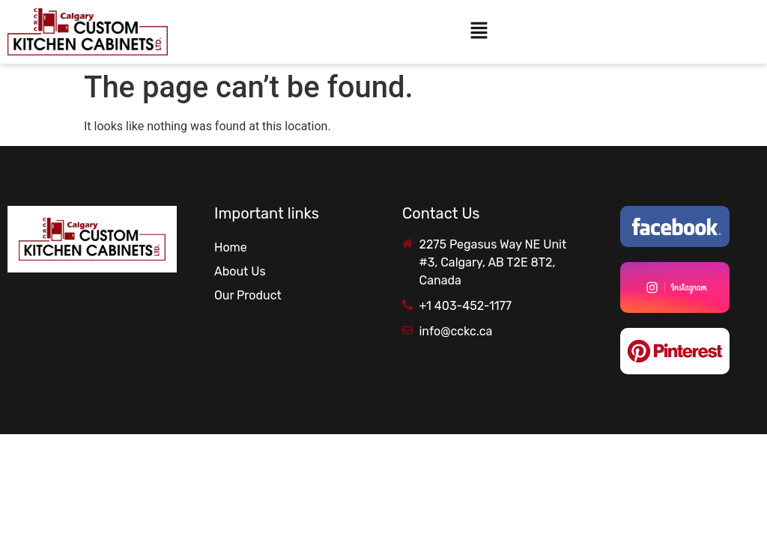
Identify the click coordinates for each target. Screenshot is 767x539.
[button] (479, 31)
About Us (240, 271)
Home (230, 247)
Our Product (248, 295)
